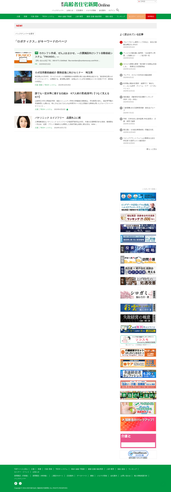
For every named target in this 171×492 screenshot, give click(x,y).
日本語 (141, 1)
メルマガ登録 (91, 10)
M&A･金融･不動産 (78, 469)
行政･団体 (38, 85)
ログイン (112, 10)
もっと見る (152, 149)
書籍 (92, 476)
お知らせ (70, 10)
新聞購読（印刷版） (21, 476)
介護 (36, 109)
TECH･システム (50, 85)
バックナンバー (58, 10)
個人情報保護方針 (140, 476)
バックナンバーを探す (24, 34)
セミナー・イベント (21, 472)
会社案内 (102, 10)
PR (36, 64)
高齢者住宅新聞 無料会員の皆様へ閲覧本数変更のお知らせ (49, 26)
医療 (39, 469)
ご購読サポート (57, 476)
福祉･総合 (121, 469)
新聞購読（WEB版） (40, 476)
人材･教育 (110, 469)
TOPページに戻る (21, 469)
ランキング (132, 469)
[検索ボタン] (117, 10)
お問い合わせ (126, 476)
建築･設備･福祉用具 (95, 469)
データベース (82, 476)
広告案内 (79, 10)
